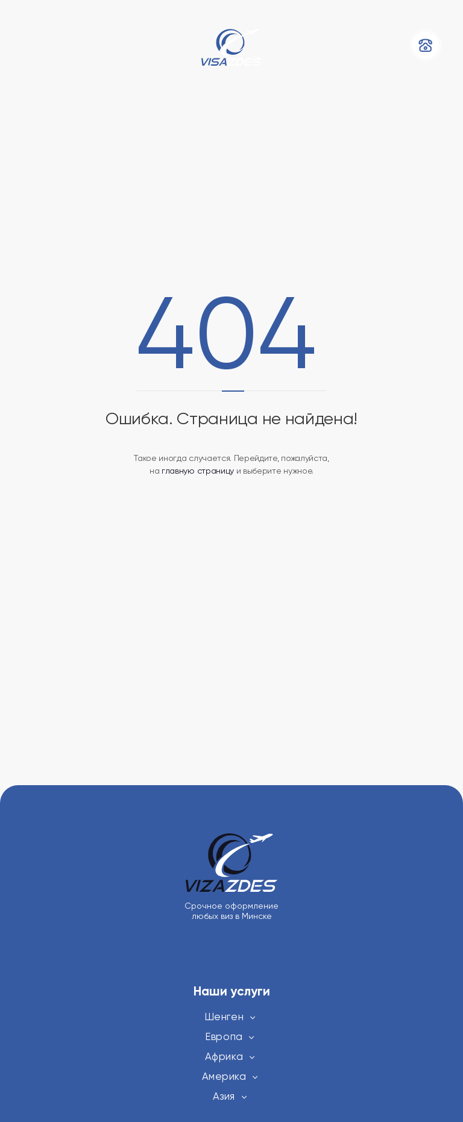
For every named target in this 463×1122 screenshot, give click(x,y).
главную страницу (198, 470)
